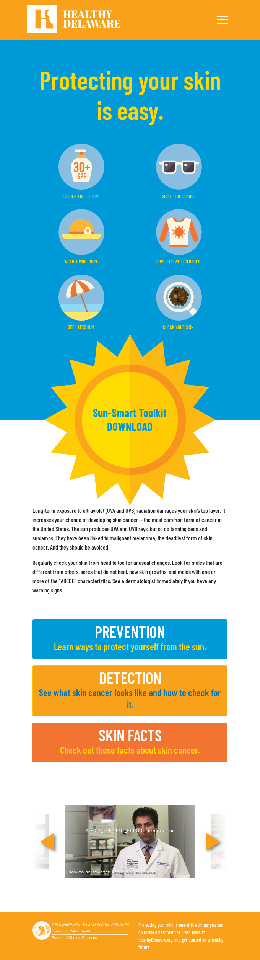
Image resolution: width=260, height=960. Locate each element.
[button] (130, 420)
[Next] (213, 842)
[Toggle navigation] (222, 19)
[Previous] (47, 842)
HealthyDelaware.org (155, 940)
